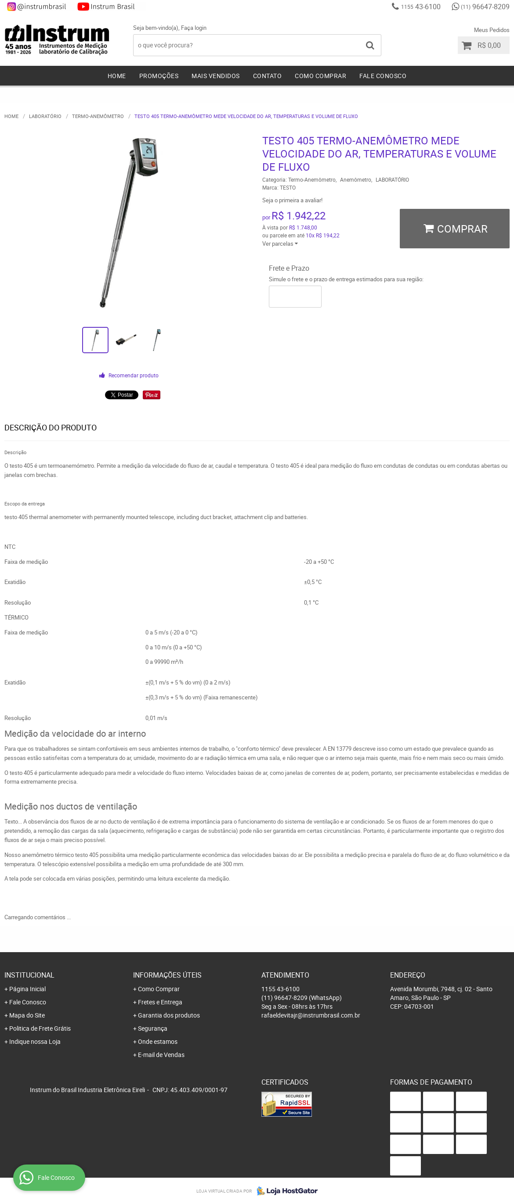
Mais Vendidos (216, 76)
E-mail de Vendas (161, 1054)
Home (117, 76)
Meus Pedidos (492, 30)
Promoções (159, 76)
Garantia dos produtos (169, 1015)
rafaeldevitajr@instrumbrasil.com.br (310, 1015)
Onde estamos (157, 1041)
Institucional (29, 975)
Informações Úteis (167, 975)
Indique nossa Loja (35, 1041)
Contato (267, 76)
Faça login (193, 28)
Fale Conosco (382, 76)
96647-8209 (485, 6)
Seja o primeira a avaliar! (292, 200)
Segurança (152, 1028)
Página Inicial (27, 989)
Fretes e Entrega (160, 1002)
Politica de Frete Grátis (40, 1028)
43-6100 (421, 6)
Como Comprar (320, 76)
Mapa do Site (27, 1015)
